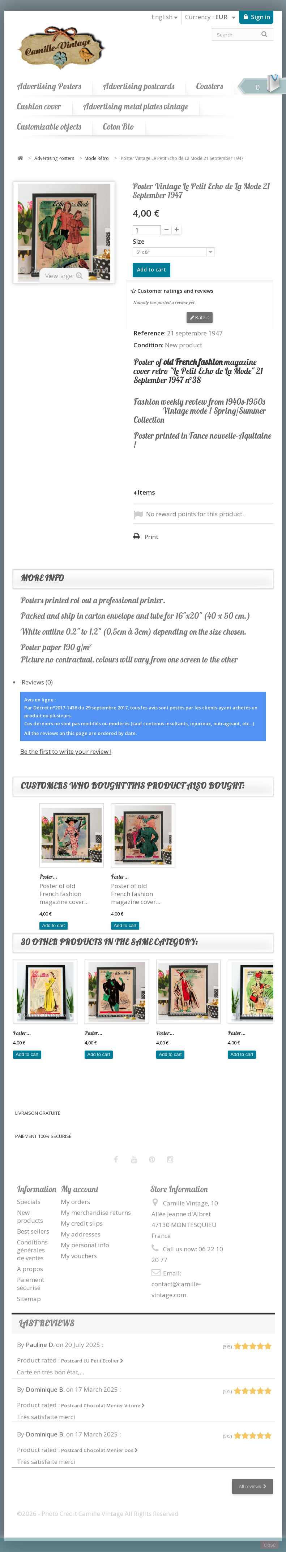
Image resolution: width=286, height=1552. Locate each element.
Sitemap (29, 1299)
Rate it (199, 317)
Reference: (149, 333)
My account (79, 1189)
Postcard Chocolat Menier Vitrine (103, 1405)
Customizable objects (49, 126)
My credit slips (82, 1223)
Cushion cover (39, 106)
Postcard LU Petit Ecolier (92, 1360)
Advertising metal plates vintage (135, 106)
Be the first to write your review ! (65, 751)
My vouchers (79, 1256)
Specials (28, 1201)
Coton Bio (118, 126)
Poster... (48, 876)
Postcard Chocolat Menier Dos (99, 1450)
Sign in (259, 17)
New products (30, 1216)
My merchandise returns (96, 1212)
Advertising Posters (49, 86)
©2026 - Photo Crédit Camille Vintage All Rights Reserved (98, 1513)
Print (151, 537)
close (270, 1545)
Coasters (209, 86)
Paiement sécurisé (30, 1283)
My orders (75, 1201)
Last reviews (46, 1323)
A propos (30, 1269)
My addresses (81, 1234)
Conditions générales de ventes (32, 1250)
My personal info (85, 1245)
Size (139, 241)
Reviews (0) (37, 682)
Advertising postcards (138, 86)
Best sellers (33, 1231)
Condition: (148, 345)
